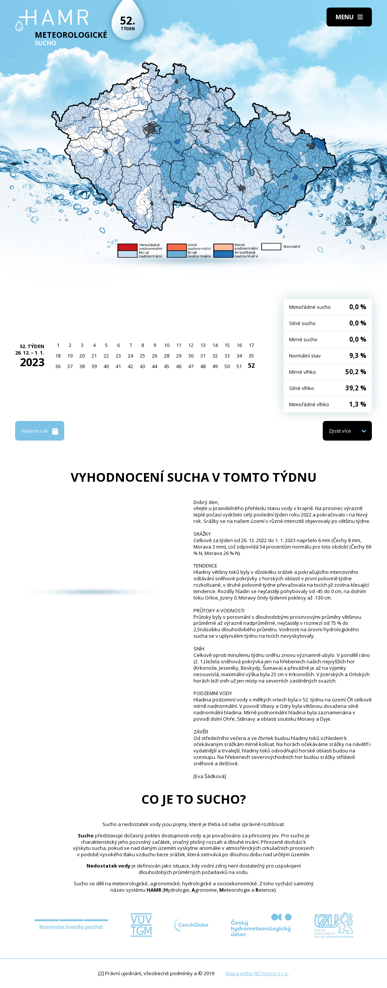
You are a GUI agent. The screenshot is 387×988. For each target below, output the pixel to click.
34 (239, 355)
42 (130, 366)
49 (215, 366)
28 (166, 355)
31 (203, 355)
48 (203, 366)
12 (191, 345)
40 (106, 366)
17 (251, 345)
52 (251, 365)
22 (106, 355)
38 (82, 366)
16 (239, 345)
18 (57, 355)
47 (191, 366)
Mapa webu (239, 973)
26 (154, 355)
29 (178, 355)
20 (82, 355)
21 (94, 355)
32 (215, 355)
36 (57, 366)
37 (70, 366)
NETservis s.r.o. (271, 973)
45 (166, 366)
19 (70, 355)
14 (215, 345)
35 (251, 355)
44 (154, 366)
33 (227, 355)
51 (239, 366)
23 (118, 355)
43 (142, 366)
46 (178, 366)
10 (166, 345)
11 (178, 345)
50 (227, 366)
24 (130, 355)
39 (94, 366)
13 (203, 345)
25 (142, 355)
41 (118, 366)
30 (191, 355)
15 (227, 345)
